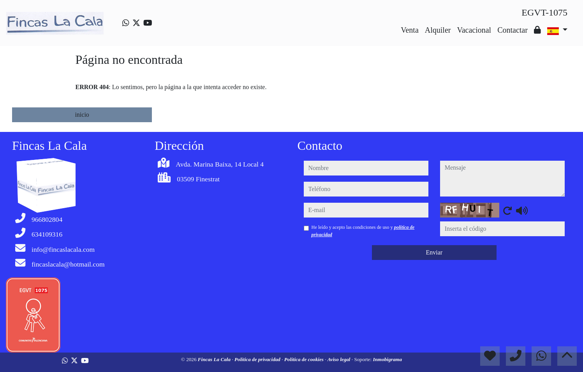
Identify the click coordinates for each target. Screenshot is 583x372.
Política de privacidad (258, 359)
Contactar (512, 30)
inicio (82, 114)
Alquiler (438, 30)
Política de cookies (304, 359)
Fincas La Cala (215, 359)
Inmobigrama (387, 359)
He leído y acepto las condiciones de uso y (363, 231)
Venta (410, 30)
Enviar (434, 252)
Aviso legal (340, 359)
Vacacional (474, 30)
